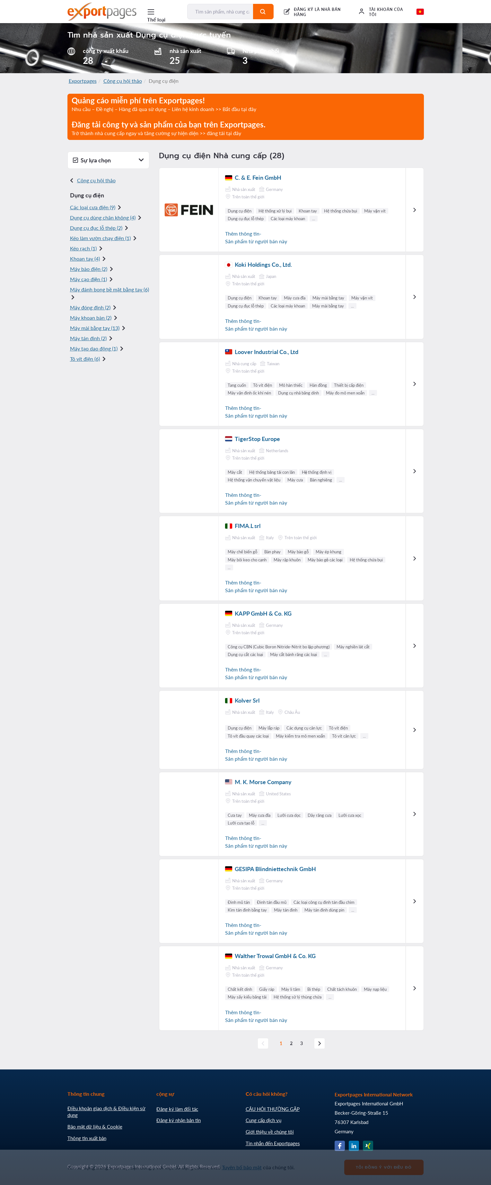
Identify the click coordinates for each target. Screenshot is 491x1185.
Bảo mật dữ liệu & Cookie (94, 1126)
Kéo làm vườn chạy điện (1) (100, 238)
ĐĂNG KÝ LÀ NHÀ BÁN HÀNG (317, 12)
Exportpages (83, 81)
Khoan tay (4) (85, 258)
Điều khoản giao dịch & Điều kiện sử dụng (106, 1111)
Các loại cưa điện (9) (92, 207)
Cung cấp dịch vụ (263, 1120)
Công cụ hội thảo (122, 81)
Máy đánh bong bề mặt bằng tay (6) (109, 289)
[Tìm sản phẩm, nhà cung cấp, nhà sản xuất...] (220, 11)
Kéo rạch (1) (83, 248)
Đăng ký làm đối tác (177, 1109)
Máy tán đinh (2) (88, 338)
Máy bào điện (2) (88, 269)
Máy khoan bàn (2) (90, 318)
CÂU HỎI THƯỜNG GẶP (273, 1109)
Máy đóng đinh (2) (90, 307)
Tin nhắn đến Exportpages (273, 1143)
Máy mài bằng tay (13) (94, 328)
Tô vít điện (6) (85, 359)
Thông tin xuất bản (86, 1138)
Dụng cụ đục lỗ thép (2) (96, 228)
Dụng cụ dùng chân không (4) (103, 217)
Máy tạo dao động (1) (94, 348)
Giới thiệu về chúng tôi (270, 1132)
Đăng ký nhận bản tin (178, 1120)
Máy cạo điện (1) (88, 279)
